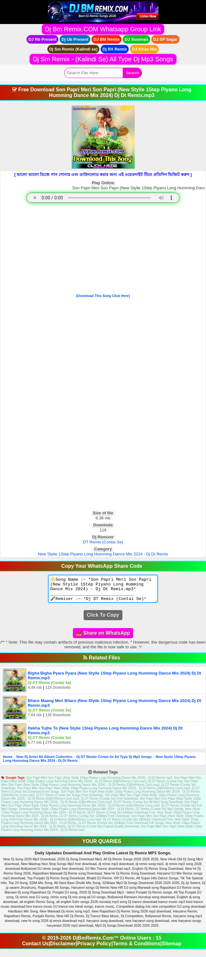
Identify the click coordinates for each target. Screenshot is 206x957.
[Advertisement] (103, 249)
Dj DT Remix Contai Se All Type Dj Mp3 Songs (114, 761)
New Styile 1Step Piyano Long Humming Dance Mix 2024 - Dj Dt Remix (103, 554)
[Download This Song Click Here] (103, 296)
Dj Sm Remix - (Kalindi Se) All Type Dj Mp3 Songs (103, 59)
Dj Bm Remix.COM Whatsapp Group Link (103, 29)
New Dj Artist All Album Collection (44, 761)
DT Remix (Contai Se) (103, 542)
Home (8, 761)
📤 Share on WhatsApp (103, 637)
